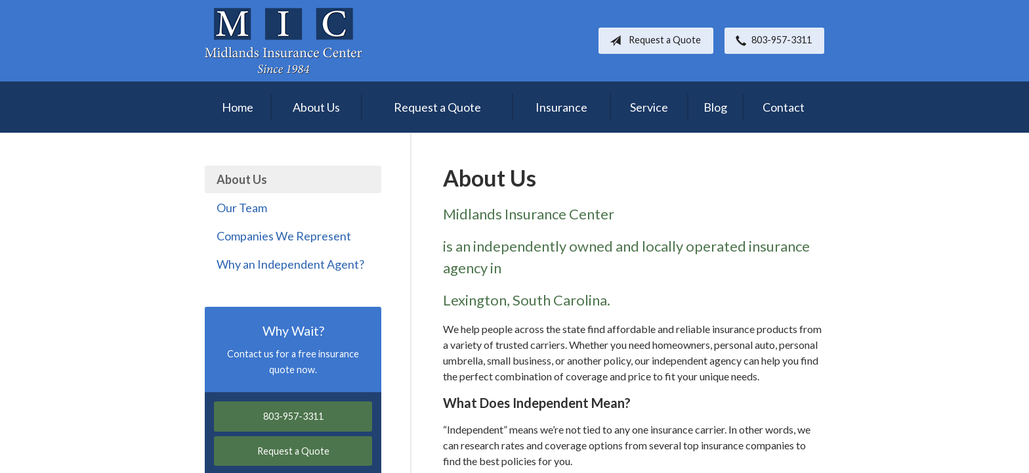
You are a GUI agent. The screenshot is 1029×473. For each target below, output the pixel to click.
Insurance (561, 107)
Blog (715, 107)
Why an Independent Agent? (290, 264)
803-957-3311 (771, 41)
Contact (784, 107)
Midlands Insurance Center (283, 41)
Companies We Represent (284, 236)
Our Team (242, 207)
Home (237, 107)
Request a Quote (652, 41)
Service (649, 107)
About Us (316, 107)
